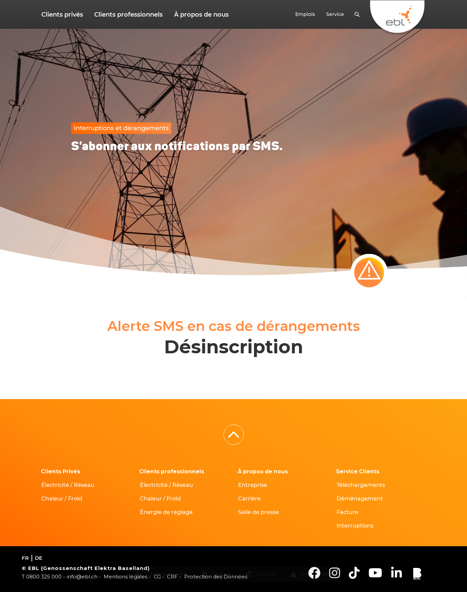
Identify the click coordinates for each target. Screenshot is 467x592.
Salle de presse (258, 512)
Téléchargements (361, 485)
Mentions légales (125, 576)
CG (157, 576)
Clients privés (62, 14)
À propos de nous (198, 14)
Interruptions (355, 525)
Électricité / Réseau (68, 485)
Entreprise (253, 485)
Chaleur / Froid (62, 498)
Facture (347, 512)
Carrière (249, 498)
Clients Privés (61, 471)
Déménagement (360, 498)
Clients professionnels (127, 14)
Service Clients (358, 471)
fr (25, 558)
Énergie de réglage (166, 512)
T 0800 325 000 (42, 576)
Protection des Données (215, 576)
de (38, 558)
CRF (172, 576)
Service (336, 15)
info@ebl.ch (82, 576)
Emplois (307, 15)
